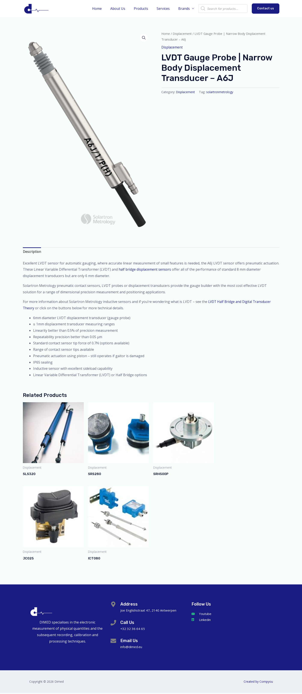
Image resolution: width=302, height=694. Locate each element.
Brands (185, 8)
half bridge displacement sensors (146, 269)
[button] (265, 8)
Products (145, 8)
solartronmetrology (220, 92)
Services (165, 8)
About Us (123, 8)
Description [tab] (32, 252)
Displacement (182, 33)
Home (104, 8)
